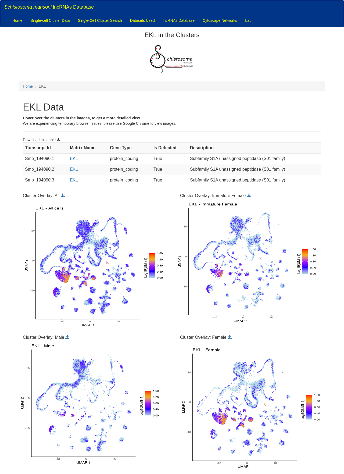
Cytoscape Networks (220, 20)
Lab (248, 20)
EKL (74, 158)
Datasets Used (142, 20)
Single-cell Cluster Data (50, 20)
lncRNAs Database (49, 7)
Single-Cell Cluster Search (100, 20)
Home (17, 20)
